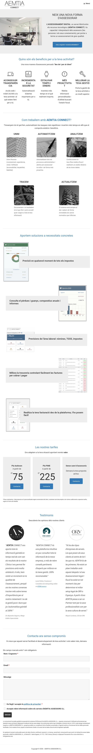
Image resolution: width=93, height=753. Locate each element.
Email (6, 665)
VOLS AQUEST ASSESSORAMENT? (67, 45)
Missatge (7, 677)
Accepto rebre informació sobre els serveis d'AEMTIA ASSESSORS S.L (35, 709)
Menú (88, 3)
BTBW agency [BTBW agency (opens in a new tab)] (42, 586)
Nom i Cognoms (11, 654)
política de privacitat (32, 704)
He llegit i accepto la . (24, 704)
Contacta (16, 486)
